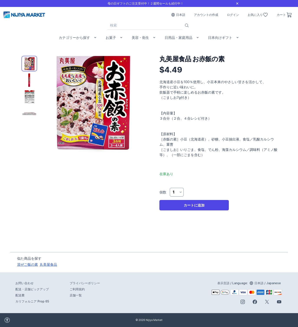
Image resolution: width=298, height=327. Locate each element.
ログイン (233, 15)
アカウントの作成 (206, 15)
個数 (162, 192)
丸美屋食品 (48, 264)
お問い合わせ (24, 283)
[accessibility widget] (19, 320)
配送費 (20, 295)
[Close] (237, 3)
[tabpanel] (91, 101)
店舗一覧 (76, 295)
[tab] (29, 64)
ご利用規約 (77, 289)
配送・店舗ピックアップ (32, 289)
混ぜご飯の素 (27, 264)
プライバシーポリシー (85, 283)
